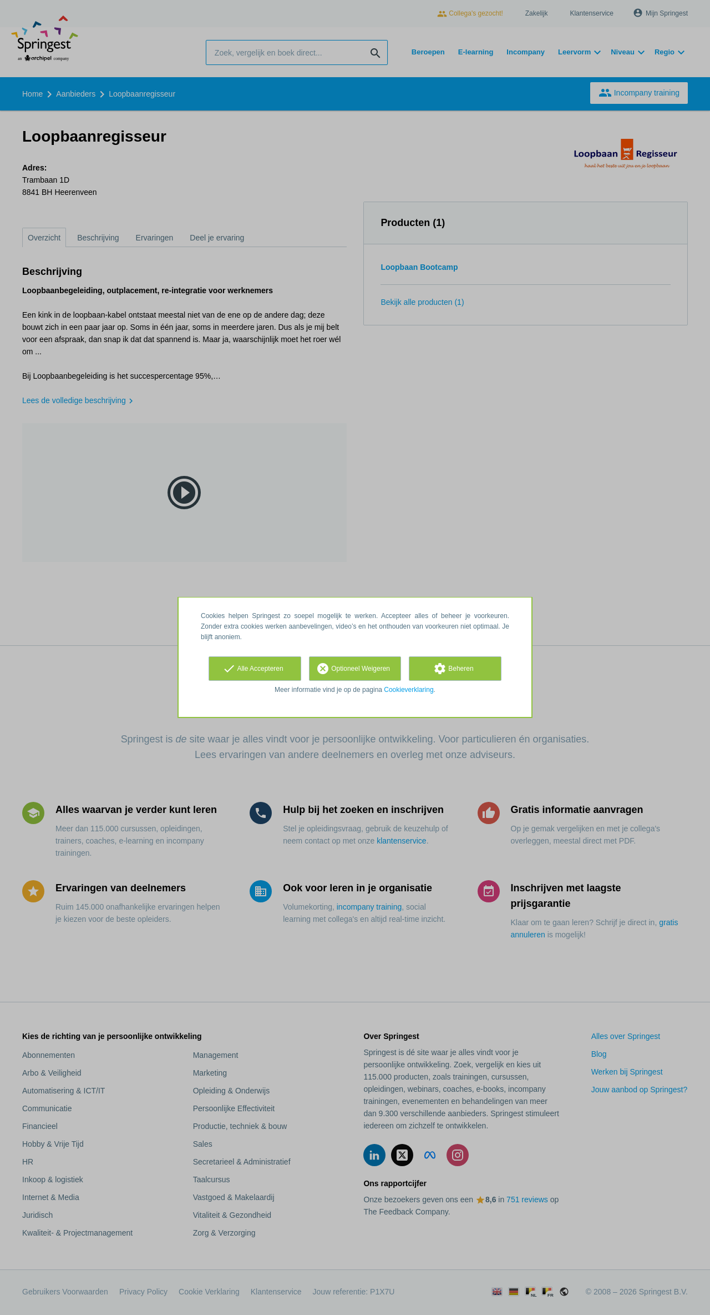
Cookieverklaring (408, 690)
